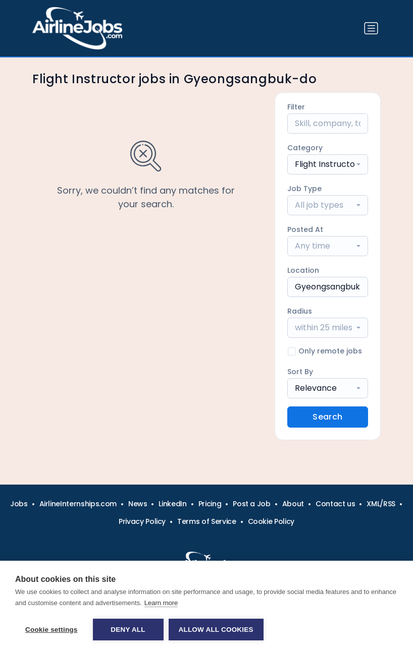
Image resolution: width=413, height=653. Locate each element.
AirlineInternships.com (78, 504)
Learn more (161, 603)
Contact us (335, 504)
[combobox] (327, 164)
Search (327, 417)
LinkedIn (172, 504)
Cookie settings (51, 629)
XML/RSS (381, 504)
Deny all (128, 629)
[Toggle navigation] (371, 28)
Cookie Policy (271, 521)
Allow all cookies (216, 629)
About (293, 504)
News (137, 504)
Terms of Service (206, 521)
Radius (299, 311)
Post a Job (252, 504)
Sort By (300, 372)
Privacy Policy (142, 521)
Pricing (210, 504)
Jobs (19, 504)
